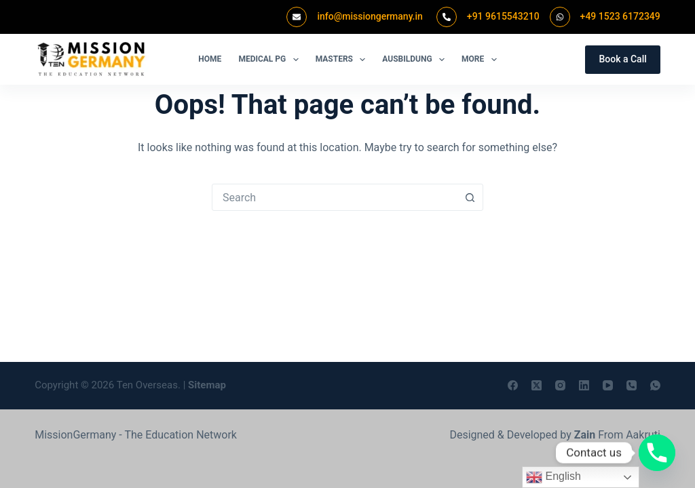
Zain (584, 434)
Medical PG (270, 60)
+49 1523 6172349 (620, 16)
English (553, 477)
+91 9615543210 (503, 16)
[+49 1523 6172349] (560, 17)
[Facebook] (513, 385)
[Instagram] (560, 385)
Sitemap (207, 385)
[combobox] (334, 197)
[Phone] (631, 385)
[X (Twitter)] (536, 385)
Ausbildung (416, 60)
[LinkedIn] (584, 385)
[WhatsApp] (655, 385)
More (482, 60)
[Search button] (470, 197)
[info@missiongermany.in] (296, 17)
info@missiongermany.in (369, 16)
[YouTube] (608, 385)
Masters (343, 60)
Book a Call (622, 59)
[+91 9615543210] (446, 17)
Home (209, 59)
